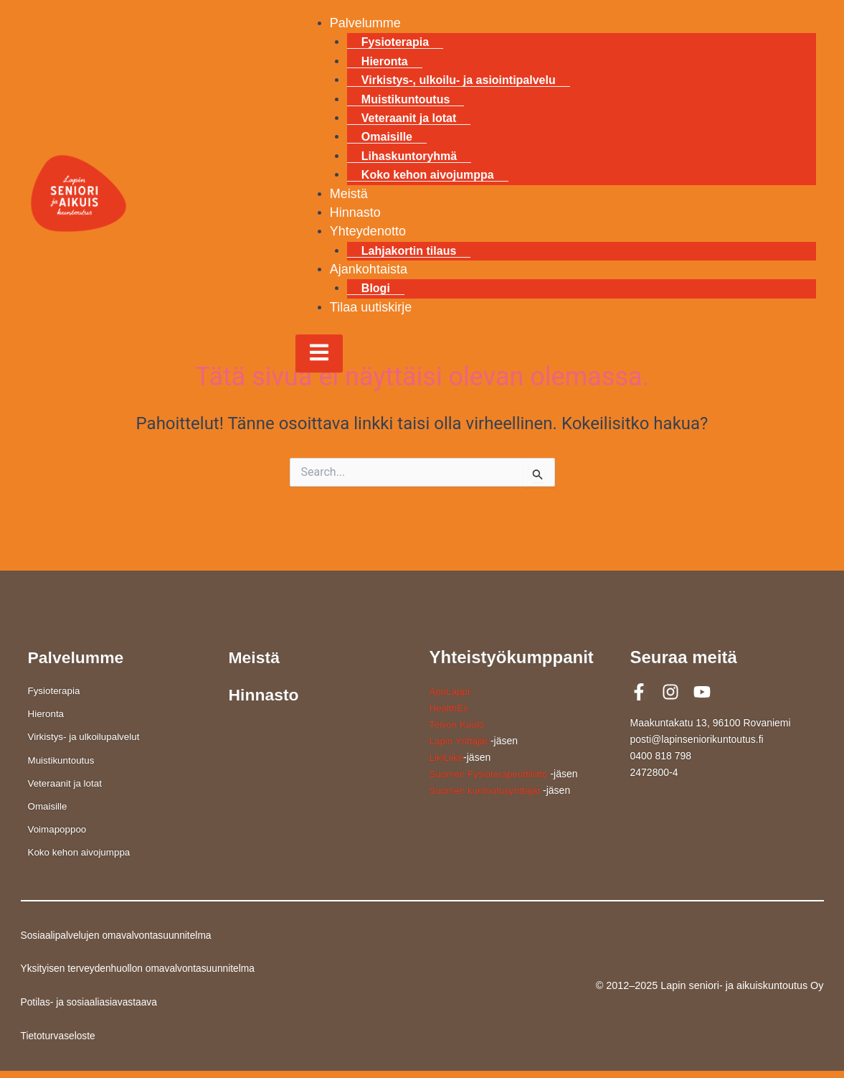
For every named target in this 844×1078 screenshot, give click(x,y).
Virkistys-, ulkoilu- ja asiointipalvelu (458, 80)
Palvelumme (365, 23)
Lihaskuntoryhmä (409, 156)
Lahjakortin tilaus (408, 251)
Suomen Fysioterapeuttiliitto (492, 773)
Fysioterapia (395, 42)
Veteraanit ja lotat (409, 118)
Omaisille (386, 137)
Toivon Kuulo (458, 724)
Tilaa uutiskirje (371, 307)
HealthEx (450, 707)
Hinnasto (355, 212)
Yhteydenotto (368, 231)
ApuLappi (451, 691)
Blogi (375, 288)
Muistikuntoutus (405, 99)
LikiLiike (447, 757)
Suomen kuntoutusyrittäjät (488, 790)
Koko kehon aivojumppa (427, 175)
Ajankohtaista (368, 269)
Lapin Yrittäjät (460, 740)
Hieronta (384, 61)
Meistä (349, 194)
